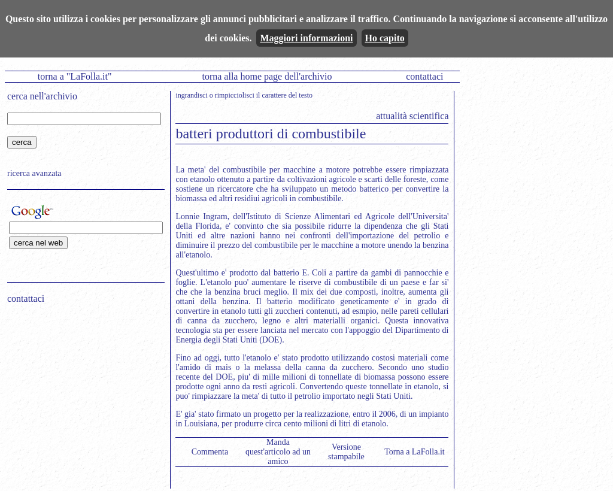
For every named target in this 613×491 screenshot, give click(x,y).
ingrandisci (191, 95)
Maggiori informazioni (306, 38)
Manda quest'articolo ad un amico (278, 452)
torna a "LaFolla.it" (75, 76)
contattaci (424, 76)
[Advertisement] (82, 390)
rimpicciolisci (234, 95)
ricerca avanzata (34, 173)
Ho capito (385, 38)
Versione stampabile (346, 451)
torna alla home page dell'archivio (267, 76)
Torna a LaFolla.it (414, 451)
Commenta (210, 451)
